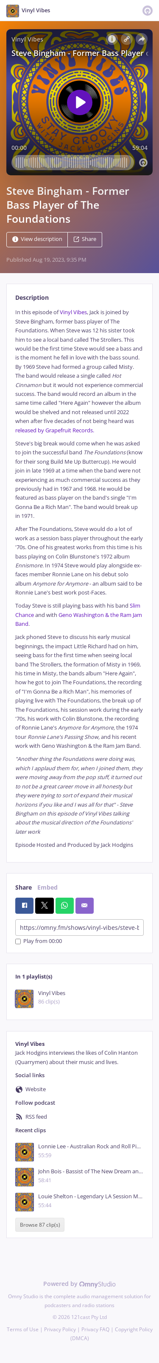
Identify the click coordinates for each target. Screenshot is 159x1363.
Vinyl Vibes (73, 312)
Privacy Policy (60, 1329)
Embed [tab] (47, 887)
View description (37, 239)
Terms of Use (23, 1329)
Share (84, 239)
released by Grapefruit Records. (54, 430)
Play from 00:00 (38, 941)
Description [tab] (32, 297)
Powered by (79, 1284)
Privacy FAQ (95, 1329)
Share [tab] (23, 887)
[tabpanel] (79, 578)
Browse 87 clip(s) (40, 1224)
